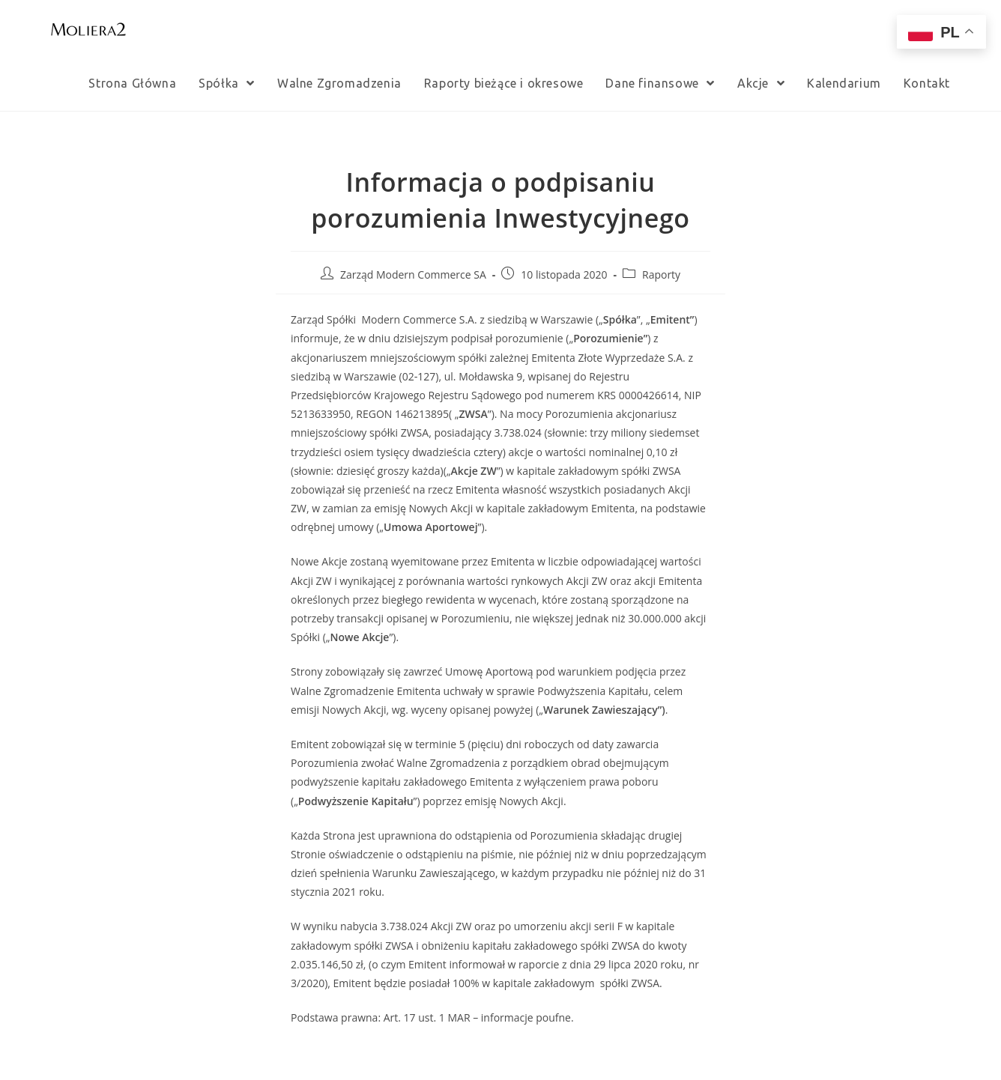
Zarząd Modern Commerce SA (413, 274)
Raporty (661, 274)
